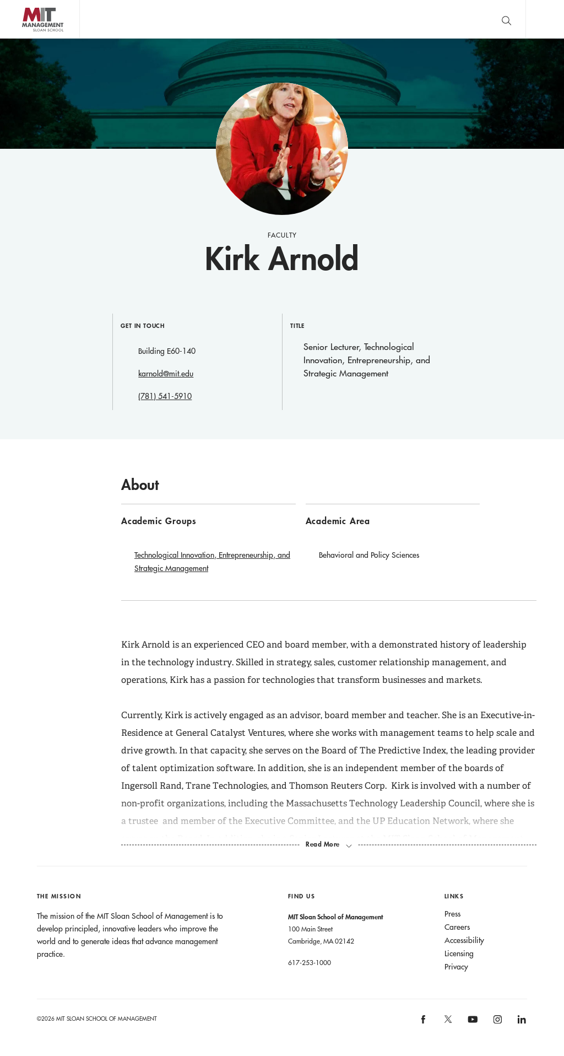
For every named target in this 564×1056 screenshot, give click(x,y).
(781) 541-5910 (165, 396)
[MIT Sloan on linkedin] (521, 1022)
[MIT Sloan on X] (447, 1023)
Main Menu (544, 19)
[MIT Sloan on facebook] (424, 1022)
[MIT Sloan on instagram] (496, 1022)
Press (452, 914)
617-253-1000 (309, 962)
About (140, 484)
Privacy (456, 967)
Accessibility (464, 940)
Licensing (459, 953)
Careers (457, 927)
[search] (506, 19)
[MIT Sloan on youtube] (471, 1025)
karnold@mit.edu (165, 374)
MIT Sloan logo (28, 38)
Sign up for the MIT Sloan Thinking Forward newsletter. (359, 19)
